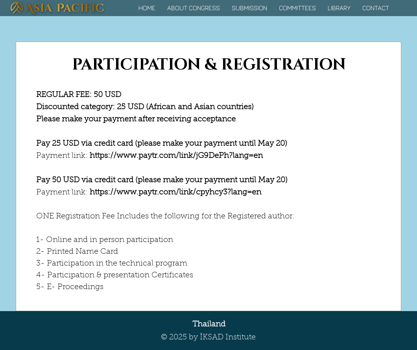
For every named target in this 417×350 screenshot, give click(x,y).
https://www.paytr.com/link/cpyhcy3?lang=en (175, 192)
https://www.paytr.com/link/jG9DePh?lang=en (176, 156)
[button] (193, 8)
